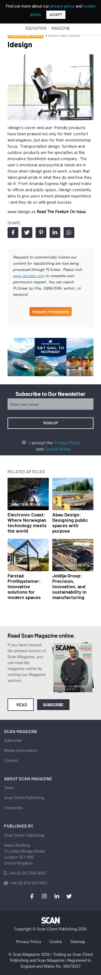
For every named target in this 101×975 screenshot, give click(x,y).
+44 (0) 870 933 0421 (28, 883)
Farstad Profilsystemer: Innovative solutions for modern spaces (24, 586)
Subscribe (53, 704)
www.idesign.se (22, 211)
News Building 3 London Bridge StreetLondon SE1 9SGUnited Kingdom (24, 854)
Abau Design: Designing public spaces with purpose (70, 523)
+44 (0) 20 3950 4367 (27, 873)
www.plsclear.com (28, 275)
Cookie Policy (57, 449)
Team (9, 787)
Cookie (55, 941)
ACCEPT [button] (56, 15)
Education (36, 28)
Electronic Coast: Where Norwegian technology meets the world (27, 523)
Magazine (60, 28)
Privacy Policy (67, 442)
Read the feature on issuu (61, 211)
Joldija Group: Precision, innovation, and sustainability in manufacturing (69, 586)
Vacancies (13, 807)
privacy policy (62, 6)
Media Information (20, 750)
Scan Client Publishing (24, 797)
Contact (11, 760)
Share (13, 232)
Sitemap (77, 941)
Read (21, 704)
